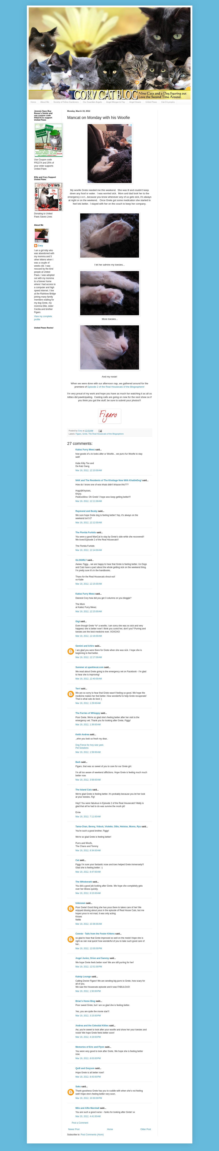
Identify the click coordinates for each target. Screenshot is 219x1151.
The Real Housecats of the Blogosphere (106, 434)
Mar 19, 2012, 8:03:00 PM (88, 1058)
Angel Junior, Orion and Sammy (92, 958)
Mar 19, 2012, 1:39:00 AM (88, 724)
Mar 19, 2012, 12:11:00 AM (89, 501)
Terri (78, 688)
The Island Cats (84, 789)
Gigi (78, 621)
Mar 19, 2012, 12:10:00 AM (89, 470)
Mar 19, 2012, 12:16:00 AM (89, 636)
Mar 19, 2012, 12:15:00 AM (89, 584)
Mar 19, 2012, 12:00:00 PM (89, 948)
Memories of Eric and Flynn (90, 1047)
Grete (84, 434)
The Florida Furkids (86, 532)
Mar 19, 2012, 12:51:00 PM (89, 966)
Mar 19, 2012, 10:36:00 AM (89, 924)
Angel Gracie (135, 102)
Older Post (145, 1129)
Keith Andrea (82, 734)
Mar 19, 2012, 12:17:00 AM (89, 657)
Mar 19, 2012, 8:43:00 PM (88, 1077)
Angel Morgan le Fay (115, 102)
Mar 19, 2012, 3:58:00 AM (88, 780)
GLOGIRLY (81, 560)
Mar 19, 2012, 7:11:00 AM (88, 816)
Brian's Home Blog (85, 1001)
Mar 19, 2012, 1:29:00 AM (88, 703)
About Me (44, 102)
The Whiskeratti (84, 882)
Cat (77, 860)
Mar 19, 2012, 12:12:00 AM (89, 522)
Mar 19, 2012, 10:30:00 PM (89, 1098)
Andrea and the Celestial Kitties (92, 1025)
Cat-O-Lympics (168, 102)
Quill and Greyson (85, 1068)
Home (33, 102)
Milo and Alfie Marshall (87, 1108)
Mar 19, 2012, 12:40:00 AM (89, 678)
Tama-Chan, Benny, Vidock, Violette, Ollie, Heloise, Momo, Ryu (108, 826)
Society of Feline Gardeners (66, 102)
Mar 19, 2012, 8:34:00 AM (88, 850)
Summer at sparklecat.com (90, 667)
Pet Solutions (82, 748)
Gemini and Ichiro (85, 646)
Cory (40, 245)
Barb (78, 762)
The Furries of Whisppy (88, 713)
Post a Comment (80, 1123)
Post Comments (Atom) (92, 1134)
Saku (78, 1086)
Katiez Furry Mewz (85, 449)
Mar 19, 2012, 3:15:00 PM (88, 1015)
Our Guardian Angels (92, 102)
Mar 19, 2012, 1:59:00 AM (88, 752)
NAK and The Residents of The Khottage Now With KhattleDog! (109, 480)
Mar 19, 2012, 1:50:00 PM (88, 991)
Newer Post (74, 1129)
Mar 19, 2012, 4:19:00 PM (88, 1037)
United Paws (151, 102)
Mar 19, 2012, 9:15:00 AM (88, 893)
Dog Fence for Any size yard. (90, 745)
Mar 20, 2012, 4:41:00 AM (88, 1116)
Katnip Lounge (83, 976)
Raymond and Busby (86, 511)
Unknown (81, 903)
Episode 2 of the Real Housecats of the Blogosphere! (116, 386)
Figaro (78, 434)
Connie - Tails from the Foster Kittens (95, 933)
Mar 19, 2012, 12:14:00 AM (89, 550)
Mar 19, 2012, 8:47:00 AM (88, 872)
